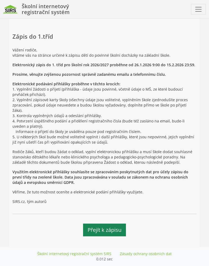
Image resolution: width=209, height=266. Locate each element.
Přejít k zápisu (104, 229)
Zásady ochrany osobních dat (146, 253)
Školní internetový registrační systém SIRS (74, 253)
